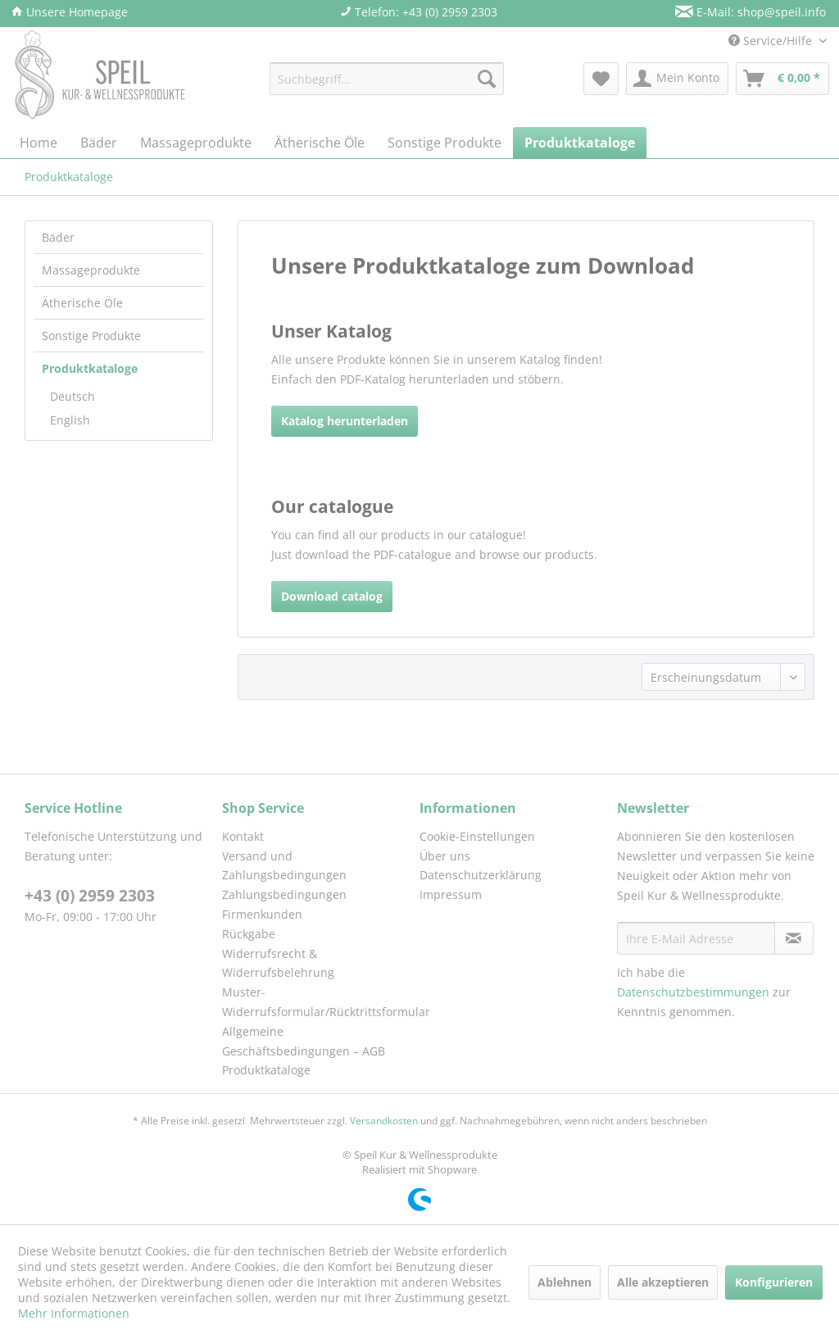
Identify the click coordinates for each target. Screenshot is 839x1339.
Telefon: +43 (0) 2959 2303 (418, 12)
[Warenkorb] (782, 78)
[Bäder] (99, 142)
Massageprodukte (91, 270)
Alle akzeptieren (663, 1282)
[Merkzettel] (601, 78)
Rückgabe (248, 934)
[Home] (38, 142)
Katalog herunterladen (344, 421)
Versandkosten (384, 1121)
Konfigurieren (774, 1282)
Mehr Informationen (73, 1313)
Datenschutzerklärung (481, 875)
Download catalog (332, 596)
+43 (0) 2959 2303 (90, 895)
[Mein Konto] (677, 78)
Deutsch (72, 396)
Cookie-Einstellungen (477, 836)
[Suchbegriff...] (387, 78)
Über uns (445, 856)
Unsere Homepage (69, 12)
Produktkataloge (90, 368)
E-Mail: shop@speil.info (750, 12)
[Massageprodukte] (196, 142)
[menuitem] (387, 78)
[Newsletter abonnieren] (794, 938)
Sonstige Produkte (91, 335)
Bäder (58, 237)
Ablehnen (564, 1282)
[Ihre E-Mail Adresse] (696, 938)
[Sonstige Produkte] (444, 142)
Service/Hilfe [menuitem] (771, 40)
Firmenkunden (262, 914)
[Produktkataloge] (579, 142)
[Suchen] (486, 78)
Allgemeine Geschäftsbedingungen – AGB (303, 1041)
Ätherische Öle (82, 303)
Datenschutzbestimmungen (693, 992)
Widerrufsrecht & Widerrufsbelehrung (278, 963)
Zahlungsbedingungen (284, 894)
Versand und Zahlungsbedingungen (284, 865)
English (70, 420)
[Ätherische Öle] (319, 142)
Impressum (451, 894)
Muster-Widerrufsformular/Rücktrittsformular (316, 1001)
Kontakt (243, 836)
